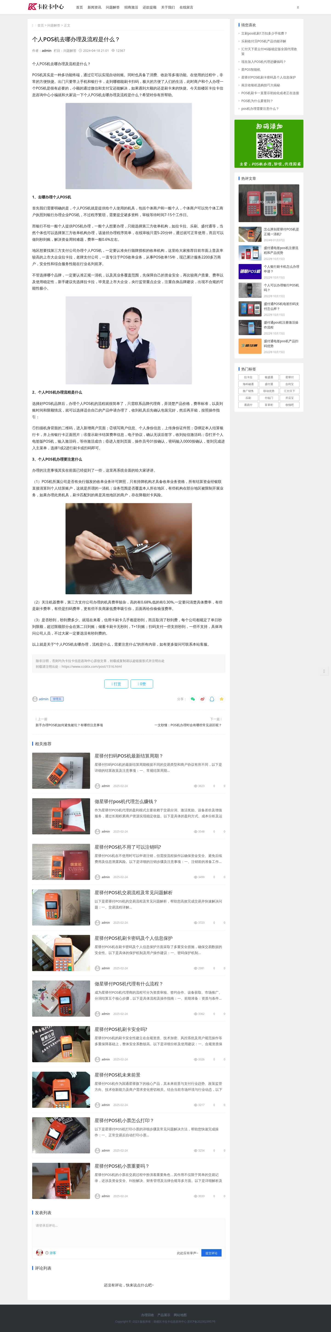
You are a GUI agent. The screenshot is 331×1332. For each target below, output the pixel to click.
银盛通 (269, 377)
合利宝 (289, 384)
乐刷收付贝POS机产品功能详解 (263, 41)
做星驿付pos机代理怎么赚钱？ (126, 801)
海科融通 (248, 384)
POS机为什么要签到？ (257, 101)
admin (46, 50)
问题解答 (113, 7)
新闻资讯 (94, 7)
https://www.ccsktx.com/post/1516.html (92, 666)
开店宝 (289, 398)
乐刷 (248, 398)
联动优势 (268, 391)
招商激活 (131, 7)
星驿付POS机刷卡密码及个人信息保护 (134, 938)
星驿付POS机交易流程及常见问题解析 (134, 892)
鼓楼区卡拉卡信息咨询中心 (170, 1321)
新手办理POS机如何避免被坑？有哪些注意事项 (69, 725)
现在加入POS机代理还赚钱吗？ (263, 61)
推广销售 (248, 391)
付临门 (269, 398)
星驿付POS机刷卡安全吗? (121, 1029)
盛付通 (269, 384)
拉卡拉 (248, 377)
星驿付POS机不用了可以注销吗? (128, 847)
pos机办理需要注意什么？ (260, 108)
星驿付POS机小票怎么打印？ (124, 1120)
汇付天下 (289, 391)
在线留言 (186, 7)
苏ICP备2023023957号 (201, 1321)
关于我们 (168, 7)
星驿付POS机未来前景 (117, 1075)
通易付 (248, 405)
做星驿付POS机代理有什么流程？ (129, 984)
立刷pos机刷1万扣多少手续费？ (264, 33)
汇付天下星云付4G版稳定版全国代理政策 (269, 51)
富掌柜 (269, 405)
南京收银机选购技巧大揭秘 (260, 85)
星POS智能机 (250, 69)
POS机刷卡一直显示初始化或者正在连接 (270, 93)
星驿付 (289, 377)
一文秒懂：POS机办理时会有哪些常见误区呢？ (188, 725)
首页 (79, 7)
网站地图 (180, 1315)
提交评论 (211, 1253)
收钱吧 (289, 405)
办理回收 (147, 1315)
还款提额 (150, 7)
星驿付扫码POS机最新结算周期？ (129, 756)
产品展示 (163, 1315)
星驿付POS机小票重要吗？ (122, 1166)
